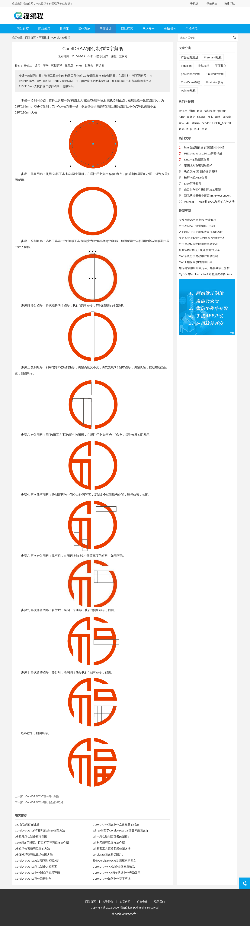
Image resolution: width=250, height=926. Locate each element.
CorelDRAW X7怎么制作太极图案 (36, 866)
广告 (232, 333)
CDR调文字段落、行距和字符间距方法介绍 (42, 842)
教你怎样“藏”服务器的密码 (200, 171)
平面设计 (106, 28)
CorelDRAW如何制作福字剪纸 (111, 878)
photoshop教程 (190, 74)
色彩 (181, 129)
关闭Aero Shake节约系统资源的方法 (202, 238)
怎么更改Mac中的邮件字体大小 (198, 244)
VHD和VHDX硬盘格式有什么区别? (201, 232)
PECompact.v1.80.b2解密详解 (203, 153)
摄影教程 (203, 65)
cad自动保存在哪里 (27, 824)
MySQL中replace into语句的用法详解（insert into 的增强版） (207, 274)
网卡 (210, 117)
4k (187, 123)
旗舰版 (69, 65)
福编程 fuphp (127, 907)
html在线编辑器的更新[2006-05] (204, 147)
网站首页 (23, 28)
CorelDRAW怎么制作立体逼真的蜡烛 (116, 824)
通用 (37, 65)
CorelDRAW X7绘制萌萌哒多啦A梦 (37, 860)
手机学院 (191, 28)
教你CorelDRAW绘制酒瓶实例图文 (114, 860)
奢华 (46, 65)
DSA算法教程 (192, 183)
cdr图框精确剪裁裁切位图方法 (34, 854)
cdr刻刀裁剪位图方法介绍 (109, 842)
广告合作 (142, 901)
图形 (189, 129)
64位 (79, 65)
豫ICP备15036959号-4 (125, 913)
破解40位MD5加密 (195, 177)
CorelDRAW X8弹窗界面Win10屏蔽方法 (40, 830)
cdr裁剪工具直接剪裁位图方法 (111, 848)
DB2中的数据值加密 (196, 159)
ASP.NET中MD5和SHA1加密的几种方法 (209, 201)
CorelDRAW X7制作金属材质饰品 (114, 866)
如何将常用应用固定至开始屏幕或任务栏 (204, 268)
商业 (197, 129)
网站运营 (127, 28)
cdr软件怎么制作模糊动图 (31, 836)
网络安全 (149, 28)
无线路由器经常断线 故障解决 (197, 220)
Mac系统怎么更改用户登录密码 (198, 256)
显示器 (195, 123)
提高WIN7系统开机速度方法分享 (199, 250)
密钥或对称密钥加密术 (198, 165)
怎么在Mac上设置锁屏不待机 (197, 226)
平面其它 (220, 65)
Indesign (186, 65)
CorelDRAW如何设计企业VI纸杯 (44, 802)
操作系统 (84, 28)
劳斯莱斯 (56, 65)
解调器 (100, 65)
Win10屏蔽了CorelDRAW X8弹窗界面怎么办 (120, 830)
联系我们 (159, 901)
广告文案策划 (189, 57)
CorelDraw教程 (61, 37)
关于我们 (107, 901)
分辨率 (227, 117)
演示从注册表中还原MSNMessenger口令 (209, 195)
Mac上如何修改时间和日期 (195, 262)
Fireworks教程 (215, 74)
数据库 (64, 28)
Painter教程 (188, 90)
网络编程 (44, 28)
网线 (218, 117)
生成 (204, 129)
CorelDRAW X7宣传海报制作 (42, 796)
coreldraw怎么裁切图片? (108, 854)
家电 (181, 123)
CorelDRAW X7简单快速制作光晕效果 (116, 872)
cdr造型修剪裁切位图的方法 (32, 848)
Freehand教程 (213, 57)
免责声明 (125, 901)
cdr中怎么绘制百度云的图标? (111, 836)
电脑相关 (170, 28)
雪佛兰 (28, 65)
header (206, 123)
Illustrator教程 (214, 82)
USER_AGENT (222, 123)
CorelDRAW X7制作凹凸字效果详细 (37, 872)
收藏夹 (89, 65)
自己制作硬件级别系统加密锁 (202, 189)
